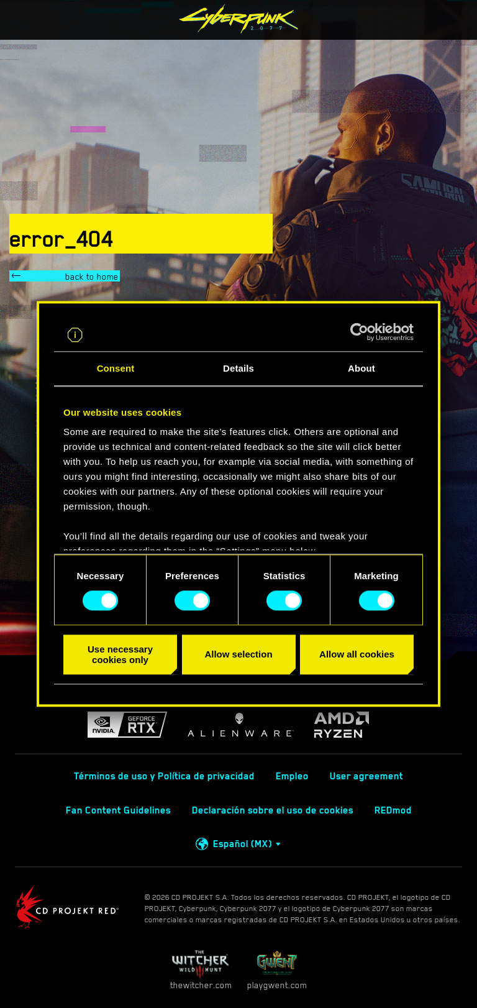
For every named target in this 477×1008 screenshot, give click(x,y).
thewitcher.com (201, 970)
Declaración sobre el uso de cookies (272, 810)
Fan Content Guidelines (118, 810)
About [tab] (361, 368)
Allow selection (238, 654)
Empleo (292, 776)
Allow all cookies (356, 654)
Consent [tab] (116, 368)
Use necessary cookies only (120, 654)
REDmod (393, 810)
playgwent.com (277, 970)
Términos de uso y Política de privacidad (164, 776)
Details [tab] (238, 368)
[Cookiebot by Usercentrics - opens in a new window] (359, 332)
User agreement (366, 776)
